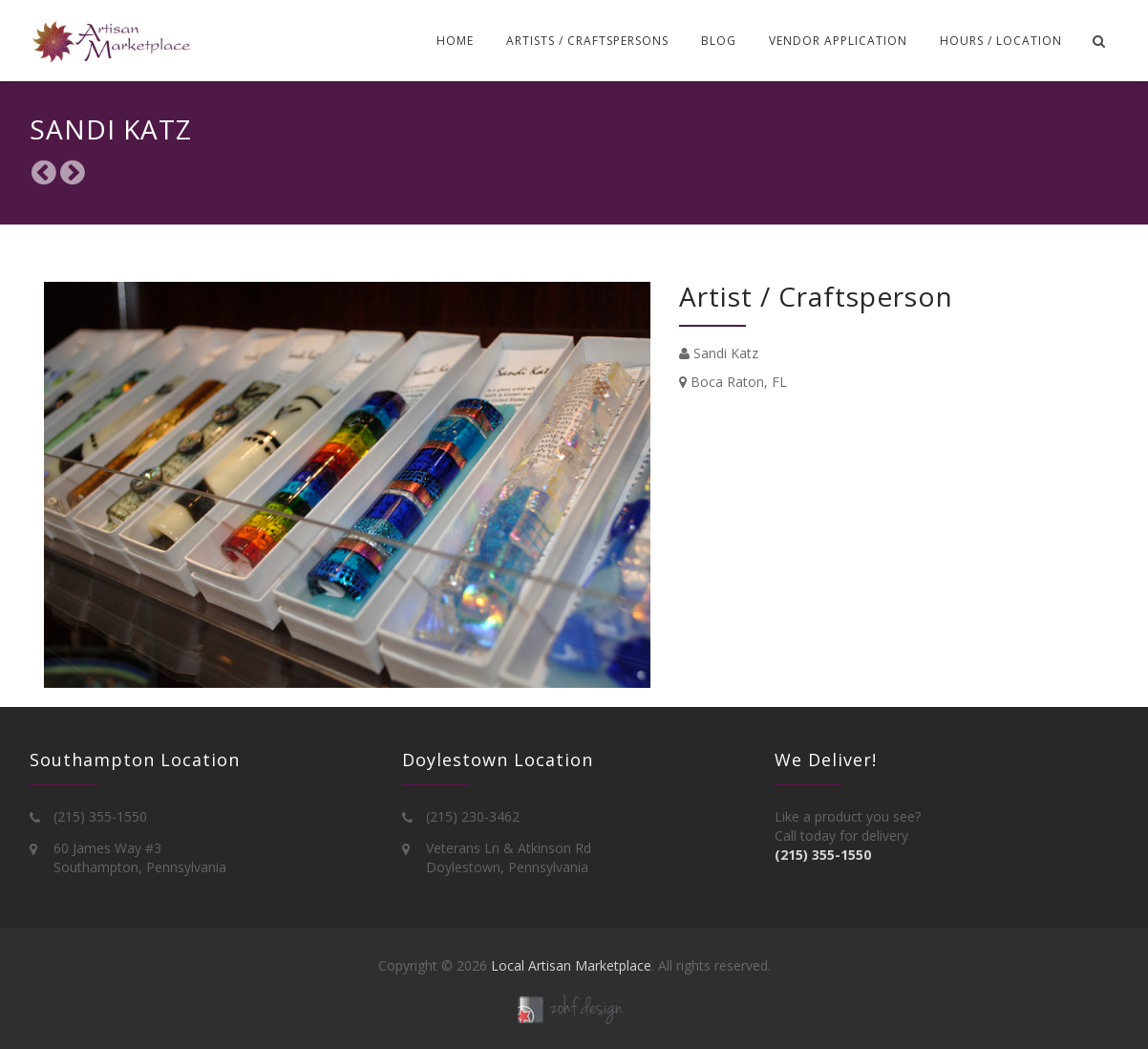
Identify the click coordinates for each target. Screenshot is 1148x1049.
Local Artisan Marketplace (571, 965)
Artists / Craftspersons (587, 40)
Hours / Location (1001, 40)
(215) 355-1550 (823, 855)
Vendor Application (838, 40)
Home (455, 40)
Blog (718, 40)
